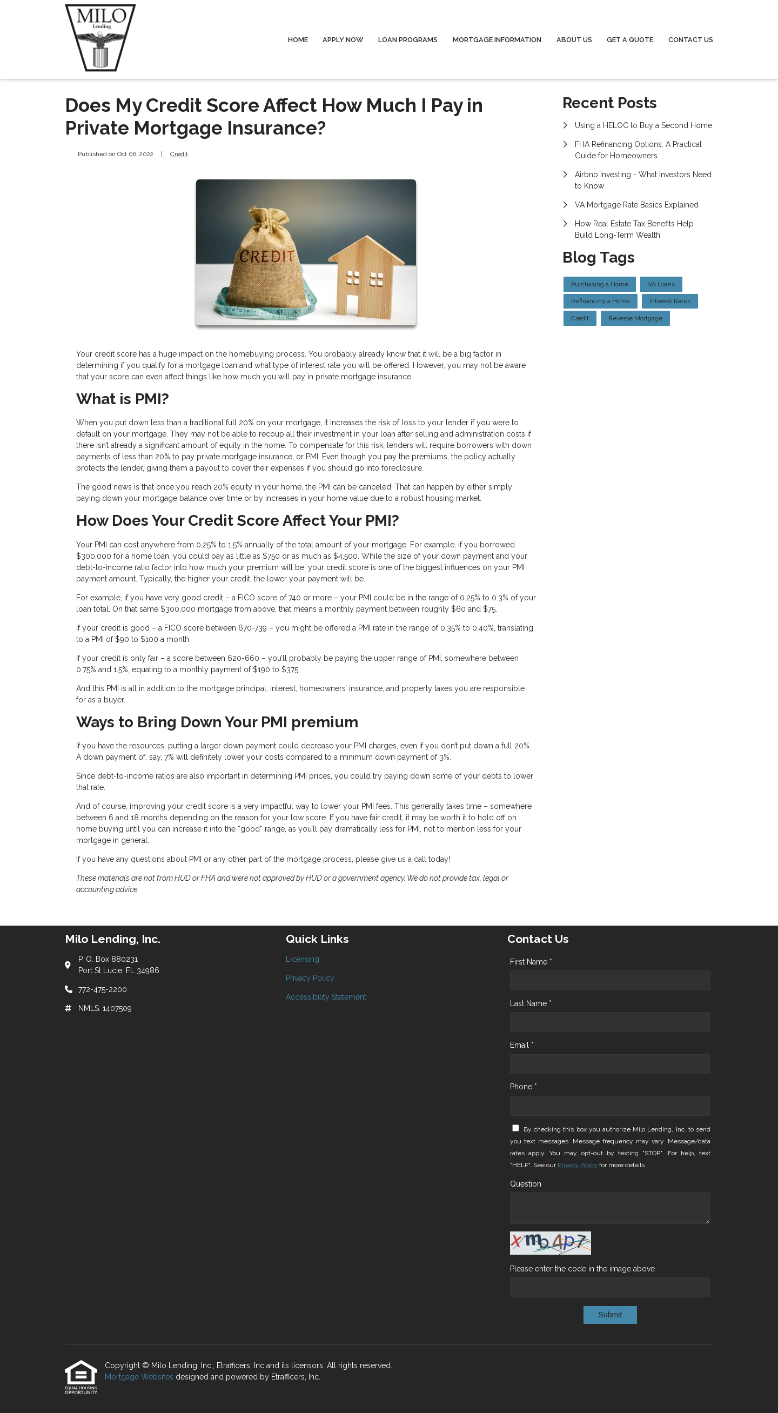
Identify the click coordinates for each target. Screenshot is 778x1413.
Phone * (523, 1086)
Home (298, 40)
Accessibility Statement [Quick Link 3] (326, 997)
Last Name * (531, 1003)
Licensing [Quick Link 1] (302, 959)
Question (525, 1184)
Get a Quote (630, 40)
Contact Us (690, 40)
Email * (522, 1045)
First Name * (531, 961)
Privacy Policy (578, 1165)
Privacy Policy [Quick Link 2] (310, 978)
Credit (179, 154)
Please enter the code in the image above (582, 1268)
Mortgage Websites (140, 1376)
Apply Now (343, 40)
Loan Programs (408, 40)
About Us (574, 40)
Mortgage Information (497, 40)
